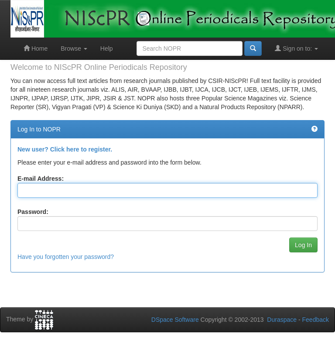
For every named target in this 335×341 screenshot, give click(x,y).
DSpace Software (175, 319)
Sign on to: (296, 48)
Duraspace (282, 319)
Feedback (315, 319)
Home (36, 48)
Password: (32, 211)
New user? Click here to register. (64, 149)
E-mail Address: (40, 178)
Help (106, 48)
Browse (74, 48)
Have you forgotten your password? (65, 256)
